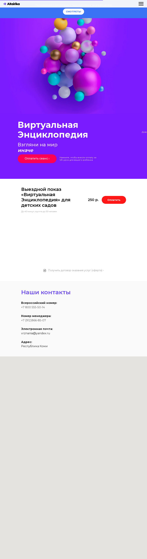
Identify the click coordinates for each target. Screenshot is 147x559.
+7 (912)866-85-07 (33, 320)
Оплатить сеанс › (37, 158)
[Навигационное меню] (141, 4)
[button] (73, 271)
